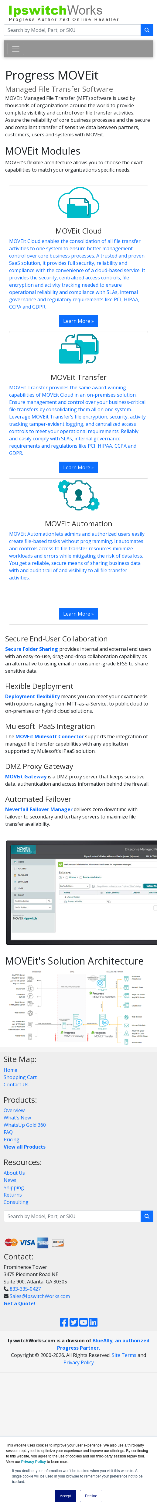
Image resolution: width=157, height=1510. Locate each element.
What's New (17, 1117)
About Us (14, 1173)
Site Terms (124, 1355)
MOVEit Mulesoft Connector (49, 736)
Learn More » (78, 321)
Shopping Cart (20, 1077)
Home (10, 1070)
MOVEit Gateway (25, 776)
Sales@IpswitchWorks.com (40, 1296)
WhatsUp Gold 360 (25, 1125)
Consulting (16, 1202)
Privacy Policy (78, 1362)
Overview (14, 1110)
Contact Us (16, 1084)
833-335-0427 (25, 1289)
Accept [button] (65, 1496)
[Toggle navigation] (15, 49)
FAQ (8, 1132)
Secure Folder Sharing (31, 649)
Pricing (11, 1139)
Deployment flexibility (32, 696)
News (10, 1180)
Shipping (14, 1187)
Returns (13, 1194)
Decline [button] (91, 1496)
